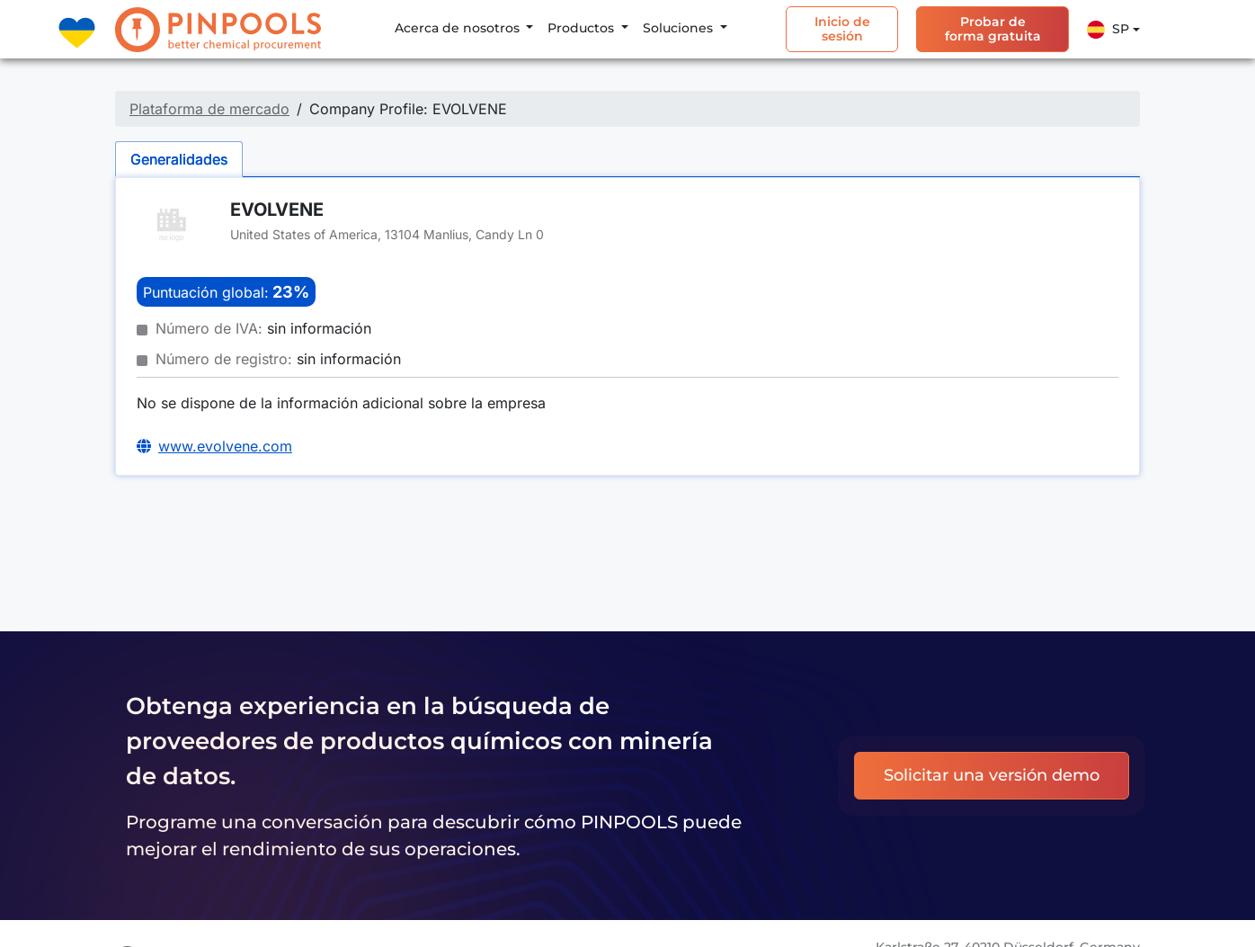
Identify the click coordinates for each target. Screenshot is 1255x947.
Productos (582, 28)
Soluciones (680, 28)
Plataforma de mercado (209, 109)
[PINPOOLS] (218, 29)
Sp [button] (1108, 30)
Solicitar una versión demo (991, 775)
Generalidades (178, 159)
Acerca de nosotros (459, 28)
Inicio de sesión (842, 28)
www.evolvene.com (225, 446)
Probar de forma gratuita (993, 28)
